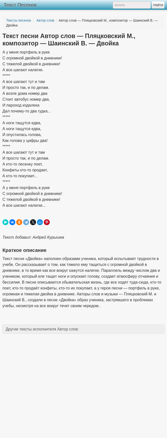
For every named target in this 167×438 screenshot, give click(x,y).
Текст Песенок (20, 5)
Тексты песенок (18, 20)
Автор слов (45, 20)
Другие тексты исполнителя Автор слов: (42, 329)
